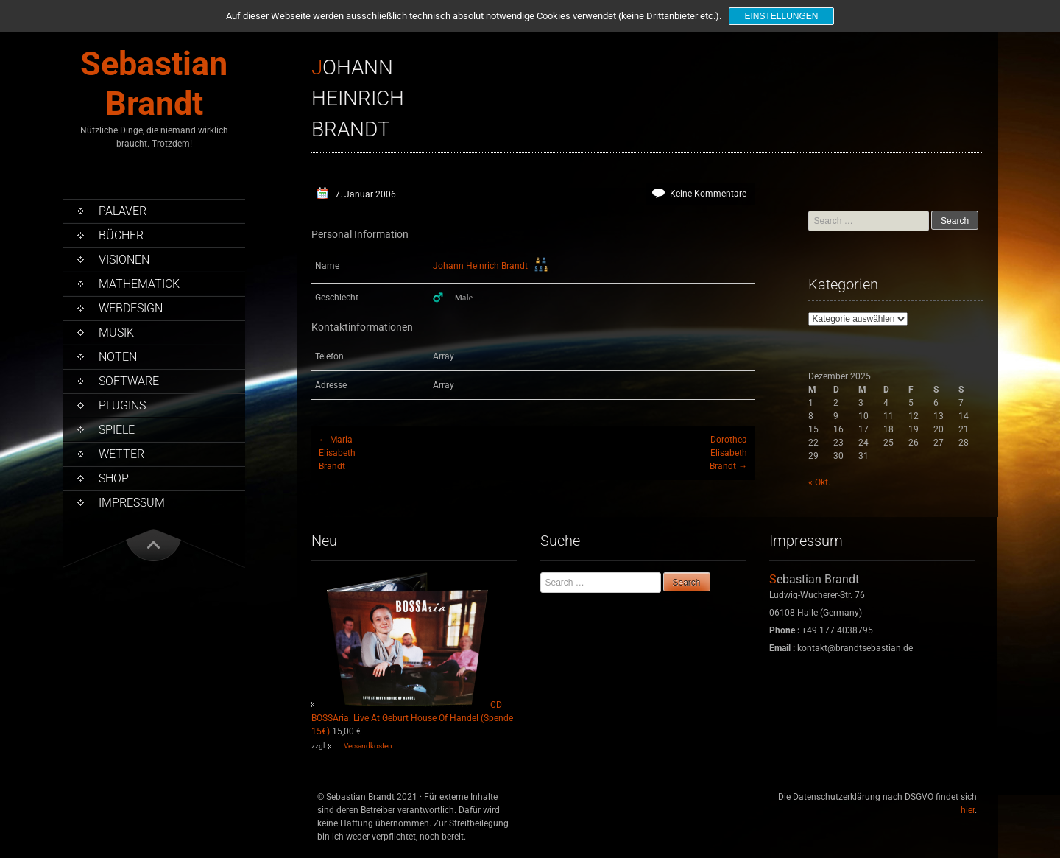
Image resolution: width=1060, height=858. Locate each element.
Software (129, 381)
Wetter (121, 454)
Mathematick (139, 284)
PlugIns (122, 405)
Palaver (122, 211)
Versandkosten (368, 746)
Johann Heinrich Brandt (480, 266)
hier (968, 810)
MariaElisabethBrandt (337, 453)
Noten (118, 357)
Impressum (132, 503)
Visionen (124, 260)
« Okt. (819, 482)
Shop (114, 478)
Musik (116, 333)
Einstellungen (781, 16)
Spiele (117, 430)
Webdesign (131, 308)
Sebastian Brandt (153, 83)
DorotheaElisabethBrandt (728, 453)
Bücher (121, 235)
